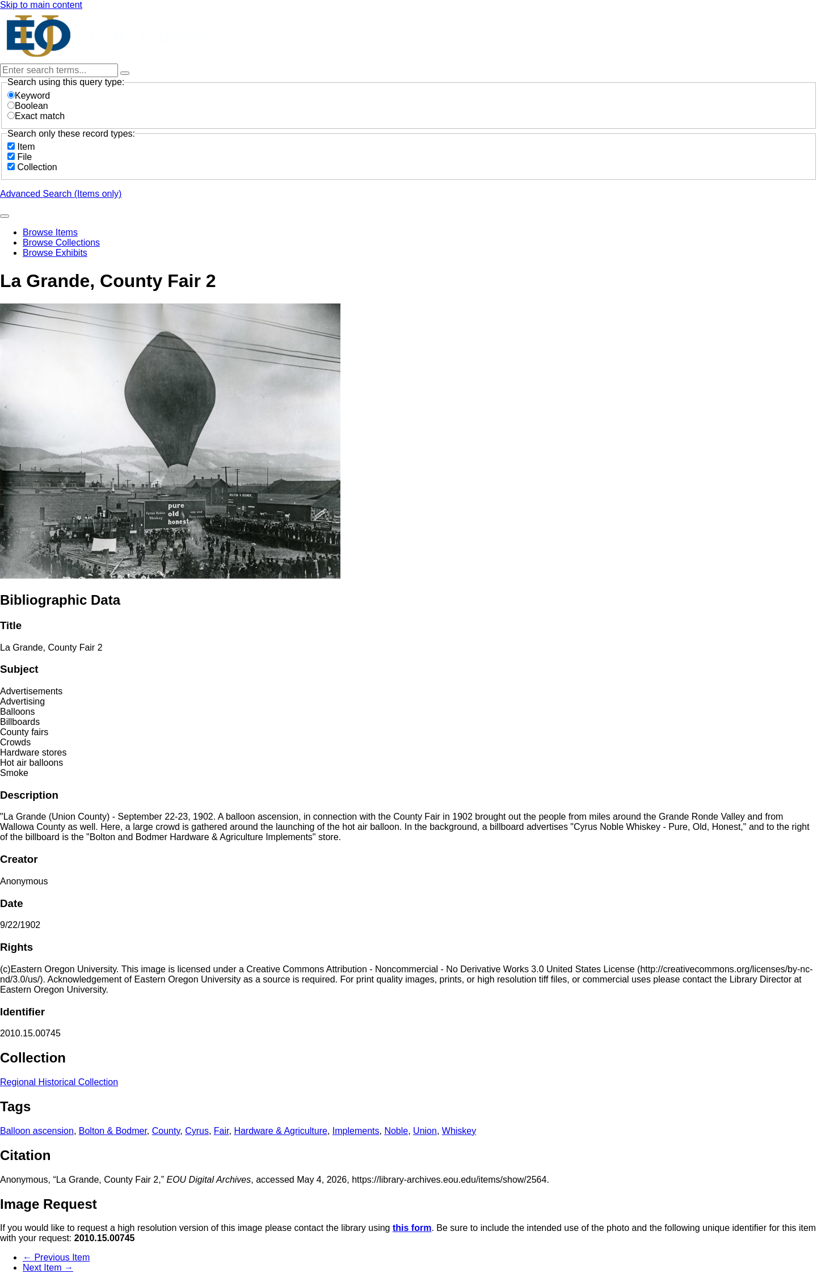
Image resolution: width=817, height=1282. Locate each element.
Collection (37, 167)
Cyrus (197, 1131)
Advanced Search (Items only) (60, 194)
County (166, 1131)
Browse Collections (61, 242)
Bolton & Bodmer (113, 1131)
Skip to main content (41, 5)
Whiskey (459, 1131)
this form (412, 1228)
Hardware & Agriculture (280, 1131)
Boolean (27, 106)
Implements (356, 1131)
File (24, 157)
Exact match (36, 116)
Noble (396, 1131)
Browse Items (50, 232)
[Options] (124, 73)
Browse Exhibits (55, 253)
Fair (221, 1131)
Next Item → (48, 1267)
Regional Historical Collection (59, 1082)
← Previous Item (56, 1257)
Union (425, 1131)
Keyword (28, 95)
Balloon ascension (37, 1131)
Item (26, 146)
